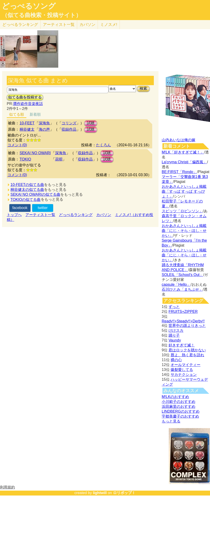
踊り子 (174, 335)
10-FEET (27, 123)
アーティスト (59, 24)
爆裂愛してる (182, 370)
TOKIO (25, 159)
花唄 (58, 159)
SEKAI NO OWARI (35, 153)
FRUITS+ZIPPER (183, 312)
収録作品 (69, 129)
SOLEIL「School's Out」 (182, 275)
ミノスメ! (108, 24)
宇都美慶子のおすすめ (180, 416)
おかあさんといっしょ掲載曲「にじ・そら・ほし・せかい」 (184, 230)
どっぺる (20, 24)
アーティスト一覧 (40, 215)
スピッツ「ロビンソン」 (182, 211)
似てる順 (16, 114)
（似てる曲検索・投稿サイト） (41, 15)
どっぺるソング (29, 6)
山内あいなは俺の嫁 (178, 140)
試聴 (90, 123)
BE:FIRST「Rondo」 (179, 172)
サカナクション (184, 375)
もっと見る (171, 421)
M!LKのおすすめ (175, 397)
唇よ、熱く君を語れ (187, 355)
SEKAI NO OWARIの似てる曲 (35, 194)
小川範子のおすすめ (178, 402)
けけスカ (176, 330)
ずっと (174, 307)
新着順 (35, 114)
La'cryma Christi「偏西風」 (184, 162)
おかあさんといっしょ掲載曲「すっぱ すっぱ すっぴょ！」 (184, 191)
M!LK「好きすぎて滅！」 (183, 152)
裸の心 (176, 360)
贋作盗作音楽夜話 (28, 104)
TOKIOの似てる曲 (25, 200)
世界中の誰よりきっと (187, 326)
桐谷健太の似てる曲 (27, 190)
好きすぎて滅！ (182, 345)
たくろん (103, 145)
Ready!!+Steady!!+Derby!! (183, 321)
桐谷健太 (27, 129)
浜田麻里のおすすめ (178, 406)
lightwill (100, 493)
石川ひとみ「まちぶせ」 (182, 289)
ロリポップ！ (124, 493)
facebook (20, 208)
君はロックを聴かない (187, 350)
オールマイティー (185, 365)
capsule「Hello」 (176, 284)
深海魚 (44, 123)
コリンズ (69, 123)
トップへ (14, 215)
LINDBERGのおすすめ (181, 411)
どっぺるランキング (76, 215)
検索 (143, 89)
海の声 (44, 129)
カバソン (87, 24)
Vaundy (175, 340)
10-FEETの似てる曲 (27, 185)
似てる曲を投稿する (25, 97)
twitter (43, 208)
